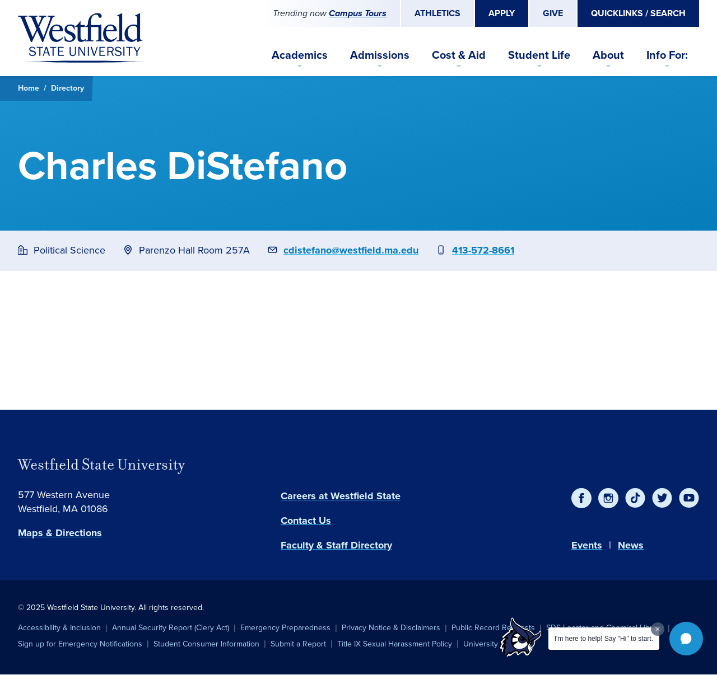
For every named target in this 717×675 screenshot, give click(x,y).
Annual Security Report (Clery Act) (170, 628)
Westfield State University (101, 464)
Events (586, 545)
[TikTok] (635, 498)
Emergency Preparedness (285, 628)
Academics (300, 54)
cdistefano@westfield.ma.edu (350, 250)
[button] (686, 638)
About (608, 54)
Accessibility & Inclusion (59, 628)
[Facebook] (581, 498)
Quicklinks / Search (638, 13)
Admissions (379, 54)
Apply (501, 13)
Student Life (539, 54)
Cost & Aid (459, 54)
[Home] (80, 38)
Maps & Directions (60, 533)
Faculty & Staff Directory (336, 545)
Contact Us (306, 520)
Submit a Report (298, 644)
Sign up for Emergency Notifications (80, 644)
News (631, 545)
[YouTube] (689, 498)
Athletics (437, 13)
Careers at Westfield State (341, 496)
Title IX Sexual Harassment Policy (394, 644)
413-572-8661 (483, 250)
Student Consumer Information (206, 644)
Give (553, 13)
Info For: (667, 54)
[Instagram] (608, 498)
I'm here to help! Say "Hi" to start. (604, 639)
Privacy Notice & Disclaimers (391, 628)
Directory (67, 88)
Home (28, 88)
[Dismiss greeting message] (657, 629)
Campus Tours (358, 13)
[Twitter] (662, 498)
